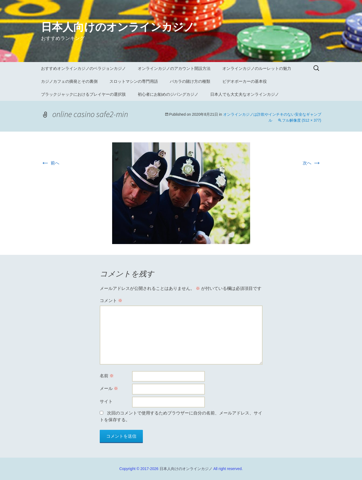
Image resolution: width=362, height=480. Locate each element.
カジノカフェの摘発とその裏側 (69, 81)
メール (109, 388)
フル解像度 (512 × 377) (301, 120)
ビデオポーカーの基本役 (244, 81)
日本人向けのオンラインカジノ (186, 469)
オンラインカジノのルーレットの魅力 (256, 68)
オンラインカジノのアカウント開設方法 (174, 68)
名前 (107, 375)
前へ (50, 163)
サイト (106, 401)
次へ (312, 163)
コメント (111, 300)
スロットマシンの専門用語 (133, 81)
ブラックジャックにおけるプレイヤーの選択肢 (83, 94)
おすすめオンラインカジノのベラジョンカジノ (83, 68)
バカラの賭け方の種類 (190, 81)
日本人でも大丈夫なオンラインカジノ (244, 94)
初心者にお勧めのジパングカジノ (168, 94)
